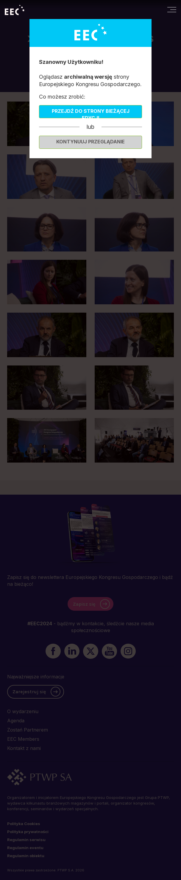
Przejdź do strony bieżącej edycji (90, 113)
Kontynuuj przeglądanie (90, 142)
